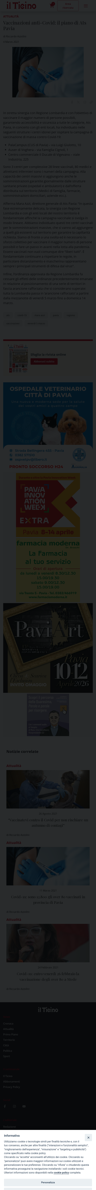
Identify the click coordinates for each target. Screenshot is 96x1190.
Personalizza (48, 1182)
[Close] (88, 1137)
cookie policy (61, 1172)
